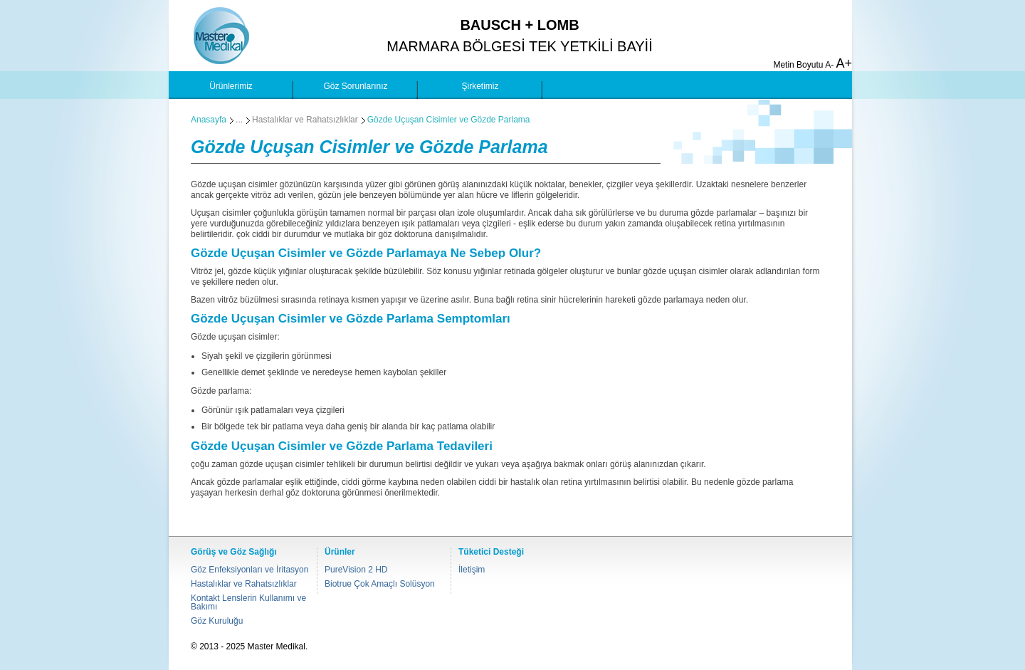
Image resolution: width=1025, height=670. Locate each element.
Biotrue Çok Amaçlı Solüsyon (380, 584)
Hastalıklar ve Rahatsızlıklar (305, 120)
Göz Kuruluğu (217, 621)
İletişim (471, 570)
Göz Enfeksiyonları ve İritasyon (249, 570)
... (239, 120)
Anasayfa (208, 120)
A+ (844, 63)
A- (829, 65)
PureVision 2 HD (356, 570)
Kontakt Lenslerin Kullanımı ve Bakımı (248, 602)
